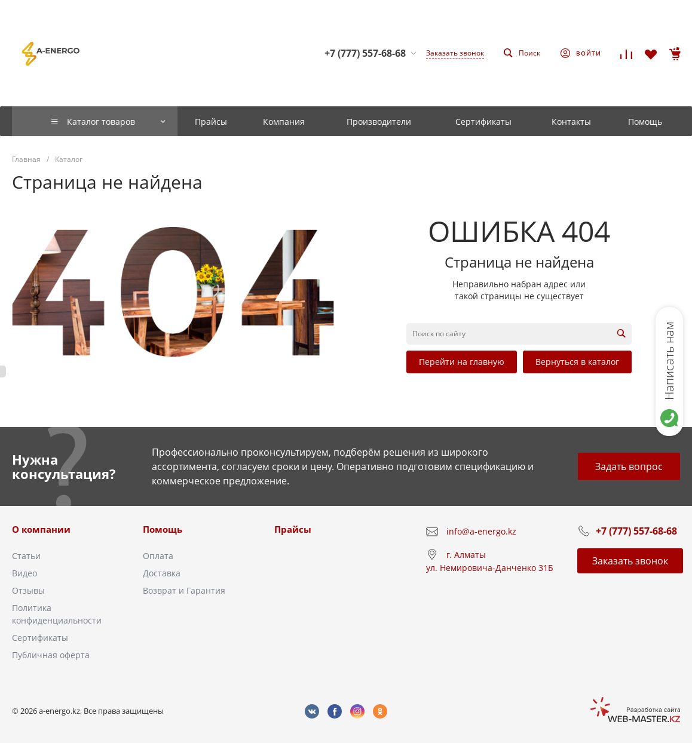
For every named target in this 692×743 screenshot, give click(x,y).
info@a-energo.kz (481, 531)
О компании (41, 529)
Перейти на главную (461, 361)
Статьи (26, 555)
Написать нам (669, 360)
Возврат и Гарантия (184, 590)
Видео (24, 573)
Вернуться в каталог (577, 361)
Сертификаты (40, 637)
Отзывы (28, 590)
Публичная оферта (51, 655)
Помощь (162, 529)
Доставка (161, 573)
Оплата (158, 555)
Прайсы (292, 529)
